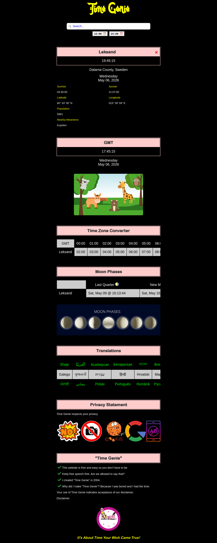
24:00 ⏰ (117, 34)
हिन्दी (123, 374)
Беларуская (122, 364)
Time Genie (108, 9)
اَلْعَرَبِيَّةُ (80, 364)
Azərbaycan (100, 364)
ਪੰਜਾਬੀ (64, 384)
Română (143, 384)
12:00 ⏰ (100, 34)
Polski (99, 384)
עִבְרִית (99, 374)
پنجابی (80, 384)
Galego (64, 374)
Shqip (64, 364)
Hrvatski (143, 374)
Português (123, 384)
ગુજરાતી (80, 374)
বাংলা (143, 364)
